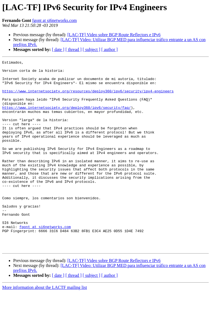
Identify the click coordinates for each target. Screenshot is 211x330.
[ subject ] (91, 49)
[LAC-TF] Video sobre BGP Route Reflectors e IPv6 (113, 34)
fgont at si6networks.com (54, 20)
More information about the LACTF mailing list (44, 325)
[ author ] (109, 49)
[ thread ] (73, 49)
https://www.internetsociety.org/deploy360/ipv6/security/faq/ (66, 117)
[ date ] (58, 49)
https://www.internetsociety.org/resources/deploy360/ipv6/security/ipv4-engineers (88, 97)
